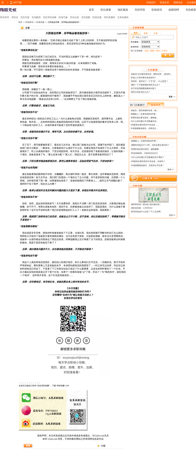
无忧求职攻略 (50, 17)
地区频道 (123, 9)
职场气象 (63, 17)
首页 (91, 9)
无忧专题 (24, 17)
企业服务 (191, 2)
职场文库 (164, 2)
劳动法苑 (74, 17)
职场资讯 (157, 9)
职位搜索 (106, 9)
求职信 (14, 17)
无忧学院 (140, 9)
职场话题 (97, 17)
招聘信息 (178, 2)
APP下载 (17, 2)
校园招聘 (174, 9)
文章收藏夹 (123, 17)
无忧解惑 (36, 17)
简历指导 (4, 17)
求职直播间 (109, 17)
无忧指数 (85, 17)
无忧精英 (191, 9)
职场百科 (151, 2)
